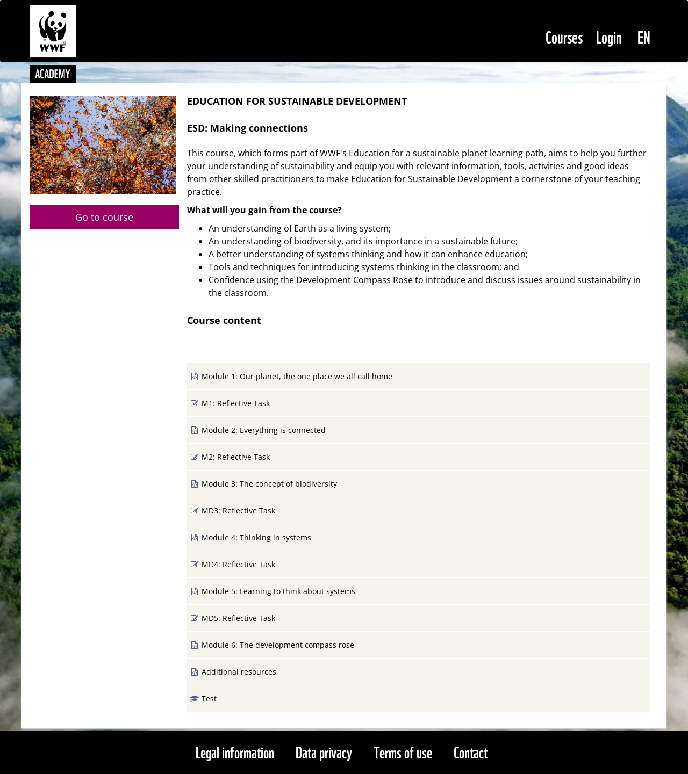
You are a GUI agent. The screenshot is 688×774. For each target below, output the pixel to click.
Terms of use (403, 751)
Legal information (235, 751)
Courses (564, 35)
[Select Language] (643, 36)
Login (609, 35)
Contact (471, 751)
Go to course (104, 217)
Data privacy (324, 751)
